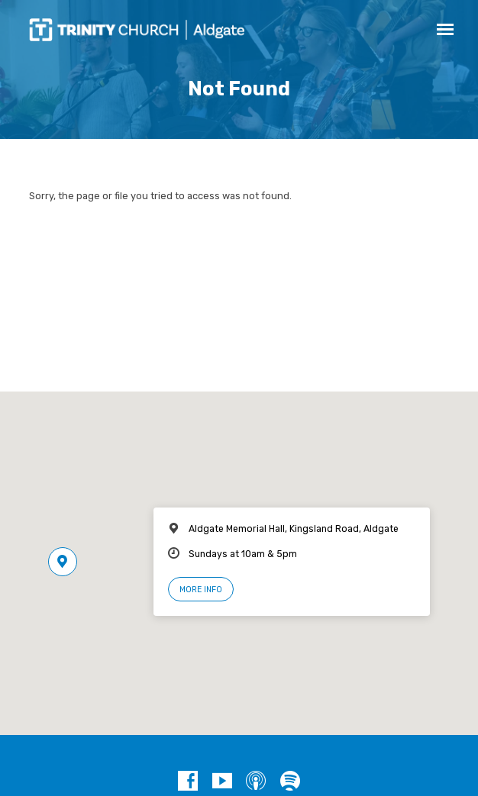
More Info (200, 590)
